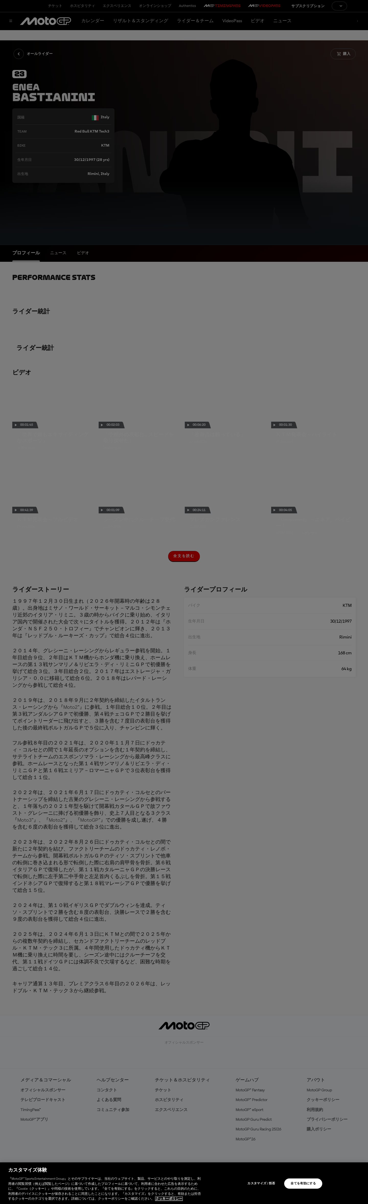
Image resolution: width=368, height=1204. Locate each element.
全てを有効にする (303, 1183)
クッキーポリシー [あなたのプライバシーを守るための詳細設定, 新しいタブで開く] (169, 1198)
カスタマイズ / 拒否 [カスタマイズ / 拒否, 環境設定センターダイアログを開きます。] (261, 1183)
